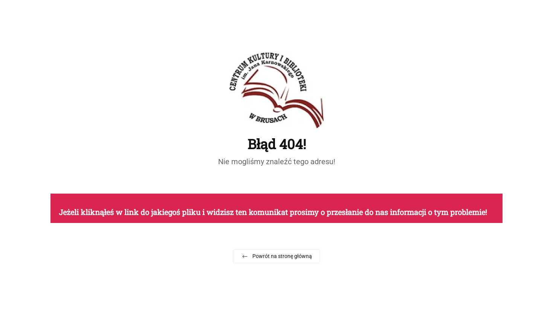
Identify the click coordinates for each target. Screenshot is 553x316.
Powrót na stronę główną (276, 256)
